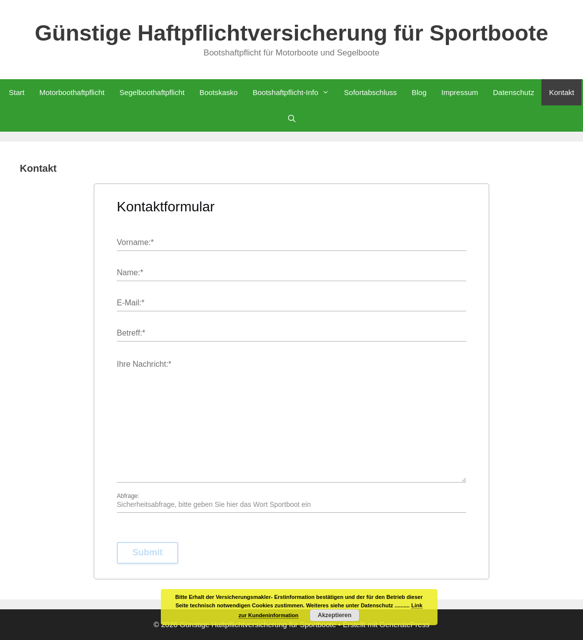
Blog (419, 92)
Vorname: (135, 243)
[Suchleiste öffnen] (291, 118)
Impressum (459, 92)
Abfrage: (128, 495)
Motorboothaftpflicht (71, 92)
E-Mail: (131, 303)
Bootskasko (218, 92)
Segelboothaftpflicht (152, 92)
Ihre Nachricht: (144, 364)
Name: (130, 273)
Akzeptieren (334, 615)
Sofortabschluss (370, 92)
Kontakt (561, 92)
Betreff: (131, 333)
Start (17, 92)
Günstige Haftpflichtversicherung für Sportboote (291, 33)
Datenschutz (513, 92)
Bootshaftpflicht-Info (294, 92)
